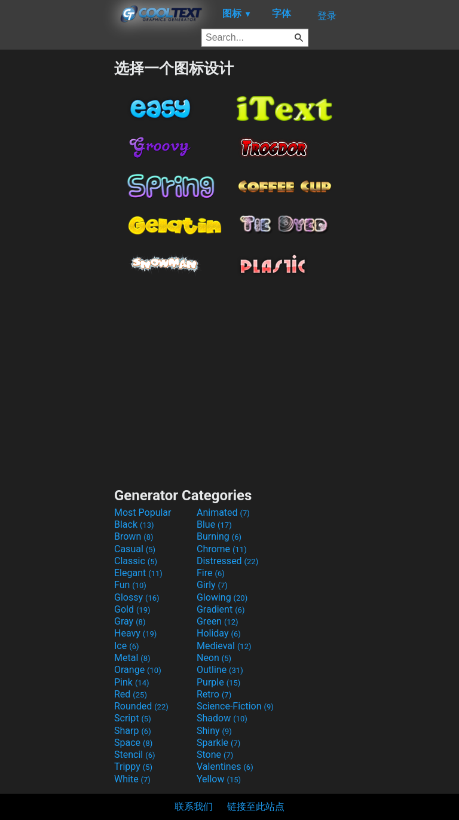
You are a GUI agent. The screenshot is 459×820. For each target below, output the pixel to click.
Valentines (225, 766)
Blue (214, 524)
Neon (214, 657)
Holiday (219, 633)
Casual (134, 549)
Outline (220, 669)
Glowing (222, 597)
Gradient (220, 609)
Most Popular (143, 512)
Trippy (133, 766)
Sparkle (218, 742)
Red (130, 694)
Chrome (222, 549)
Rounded (141, 706)
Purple (218, 682)
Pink (131, 682)
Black (134, 524)
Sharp (132, 730)
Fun (130, 584)
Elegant (138, 573)
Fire (211, 573)
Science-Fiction (235, 706)
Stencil (134, 754)
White (132, 779)
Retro (214, 694)
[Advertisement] (57, 238)
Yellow (219, 779)
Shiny (214, 730)
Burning (219, 536)
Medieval (224, 645)
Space (133, 742)
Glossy (137, 597)
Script (132, 718)
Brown (133, 536)
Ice (126, 645)
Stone (215, 754)
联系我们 (194, 806)
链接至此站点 (255, 806)
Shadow (222, 718)
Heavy (135, 633)
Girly (212, 584)
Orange (137, 669)
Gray (129, 621)
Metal (132, 657)
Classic (135, 561)
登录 (326, 16)
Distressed (227, 561)
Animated (223, 512)
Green (217, 621)
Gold (132, 609)
